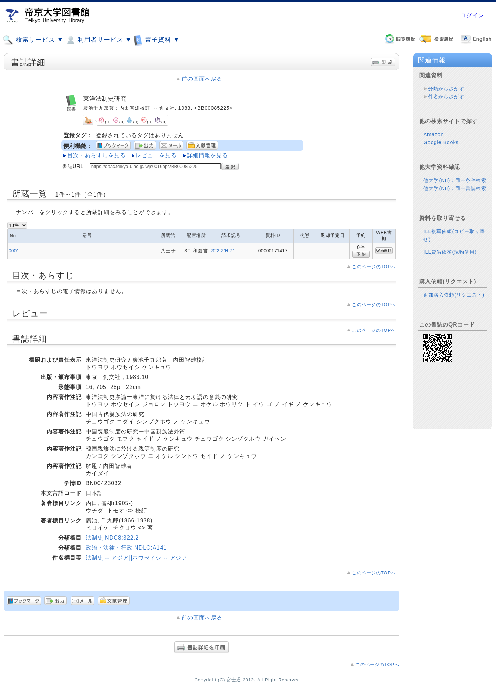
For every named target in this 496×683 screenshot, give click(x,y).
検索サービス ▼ (33, 40)
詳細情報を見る (207, 155)
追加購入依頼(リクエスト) (453, 295)
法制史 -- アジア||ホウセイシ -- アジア (136, 558)
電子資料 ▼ (156, 40)
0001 (14, 250)
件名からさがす (446, 96)
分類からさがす (446, 88)
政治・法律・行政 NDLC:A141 (126, 548)
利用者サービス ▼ (98, 40)
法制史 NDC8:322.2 (112, 538)
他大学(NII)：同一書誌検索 (454, 188)
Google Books (440, 142)
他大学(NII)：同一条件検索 (454, 180)
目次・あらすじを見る (96, 155)
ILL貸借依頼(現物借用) (450, 252)
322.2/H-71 (223, 250)
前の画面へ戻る (202, 79)
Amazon (433, 134)
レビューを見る (156, 155)
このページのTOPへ (374, 266)
